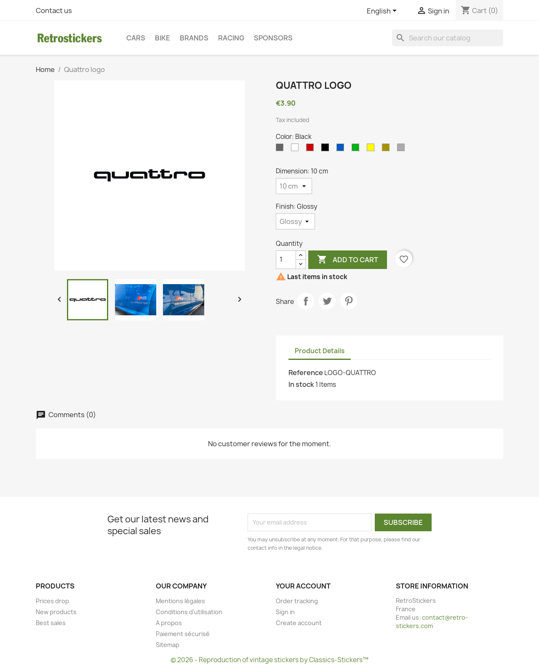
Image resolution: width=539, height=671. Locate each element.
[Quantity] (286, 259)
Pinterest (348, 301)
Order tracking (297, 601)
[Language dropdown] (383, 11)
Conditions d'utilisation (189, 612)
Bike (162, 38)
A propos (169, 623)
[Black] (326, 149)
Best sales (51, 623)
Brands (194, 38)
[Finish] (295, 221)
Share (305, 301)
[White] (296, 149)
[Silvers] (402, 149)
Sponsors (273, 38)
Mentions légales (180, 601)
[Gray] (281, 149)
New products (56, 612)
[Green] (357, 149)
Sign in (285, 612)
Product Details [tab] (319, 350)
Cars (135, 38)
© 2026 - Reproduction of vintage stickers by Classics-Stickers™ (269, 659)
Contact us (54, 10)
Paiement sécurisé (183, 634)
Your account (303, 586)
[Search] (447, 37)
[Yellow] (372, 149)
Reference (305, 372)
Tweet (327, 301)
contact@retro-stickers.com (432, 621)
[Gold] (387, 149)
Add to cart (347, 259)
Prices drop (52, 601)
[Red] (311, 149)
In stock (301, 384)
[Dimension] (294, 186)
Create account (299, 623)
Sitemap (167, 645)
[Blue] (341, 149)
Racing (231, 38)
